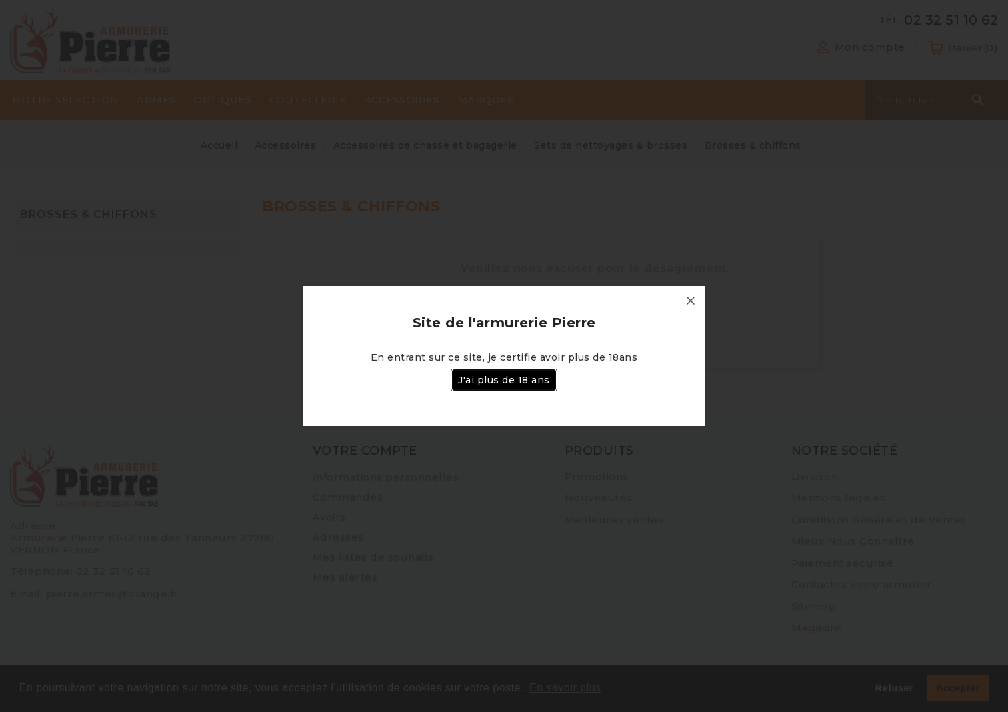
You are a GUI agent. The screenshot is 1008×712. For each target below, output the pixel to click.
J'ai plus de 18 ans (504, 380)
